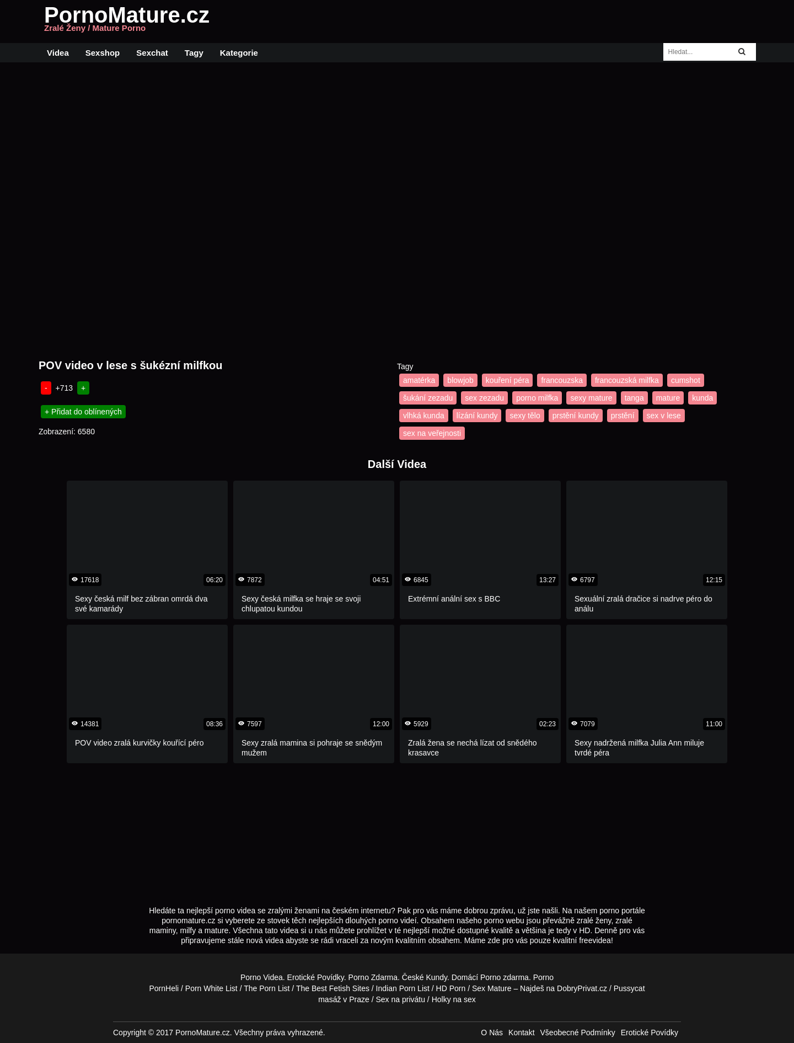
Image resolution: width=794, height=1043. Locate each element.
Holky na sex (454, 999)
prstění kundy (575, 415)
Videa (58, 52)
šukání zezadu (428, 397)
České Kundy (424, 977)
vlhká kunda (423, 415)
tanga (634, 397)
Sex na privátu (400, 999)
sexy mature (591, 397)
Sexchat (152, 52)
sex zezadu (484, 397)
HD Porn (451, 988)
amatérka (419, 380)
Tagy (194, 52)
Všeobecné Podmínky (577, 1032)
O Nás (492, 1032)
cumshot (685, 380)
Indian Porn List (403, 988)
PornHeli (164, 988)
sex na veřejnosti (432, 433)
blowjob (460, 380)
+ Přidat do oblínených (83, 411)
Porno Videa (261, 977)
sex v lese (664, 415)
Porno (490, 977)
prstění (623, 415)
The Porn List (266, 988)
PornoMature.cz (127, 21)
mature (668, 397)
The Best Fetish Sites (332, 988)
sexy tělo (524, 415)
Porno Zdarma (373, 977)
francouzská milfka (627, 380)
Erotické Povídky (315, 977)
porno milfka (537, 397)
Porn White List (211, 988)
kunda (702, 397)
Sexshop (102, 52)
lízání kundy (477, 415)
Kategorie (239, 52)
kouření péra (507, 380)
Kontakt (521, 1032)
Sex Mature (492, 988)
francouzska (561, 380)
